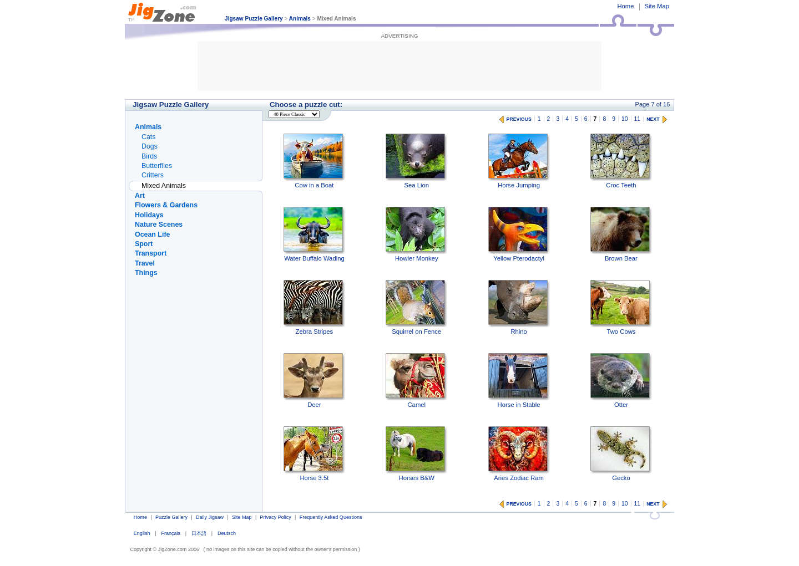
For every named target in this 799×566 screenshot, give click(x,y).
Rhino (519, 307)
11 (637, 119)
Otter (621, 380)
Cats (148, 137)
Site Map (657, 6)
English (142, 533)
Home (625, 6)
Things (146, 273)
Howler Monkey (416, 234)
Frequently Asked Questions (331, 517)
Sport (144, 244)
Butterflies (156, 166)
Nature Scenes (159, 224)
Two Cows (621, 307)
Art (140, 196)
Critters (152, 175)
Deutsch (227, 533)
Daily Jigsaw (210, 517)
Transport (150, 253)
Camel (416, 380)
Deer (314, 380)
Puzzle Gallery (171, 517)
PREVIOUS (519, 119)
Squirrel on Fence (416, 307)
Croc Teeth (621, 161)
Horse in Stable (519, 380)
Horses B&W (416, 453)
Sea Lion (416, 161)
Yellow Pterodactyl (519, 234)
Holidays (149, 215)
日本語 (198, 533)
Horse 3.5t (314, 453)
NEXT (652, 119)
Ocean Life (152, 234)
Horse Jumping (519, 161)
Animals (300, 19)
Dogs (149, 146)
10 (624, 119)
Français (170, 533)
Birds (149, 156)
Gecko (621, 453)
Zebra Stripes (314, 307)
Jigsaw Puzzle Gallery (254, 19)
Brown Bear (621, 234)
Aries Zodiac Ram (519, 453)
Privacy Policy (275, 517)
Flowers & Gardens (166, 205)
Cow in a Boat (314, 161)
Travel (145, 263)
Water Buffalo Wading (314, 234)
